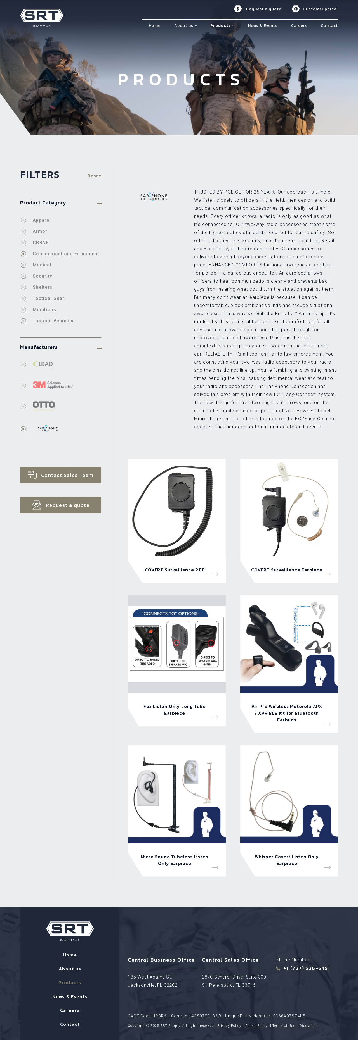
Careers (70, 1010)
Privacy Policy (229, 1026)
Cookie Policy (256, 1026)
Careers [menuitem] (299, 25)
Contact (70, 1024)
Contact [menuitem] (329, 25)
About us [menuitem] (183, 25)
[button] (196, 25)
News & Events (70, 996)
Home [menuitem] (155, 25)
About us (70, 968)
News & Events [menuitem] (263, 25)
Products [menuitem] (220, 25)
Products (69, 982)
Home (70, 954)
